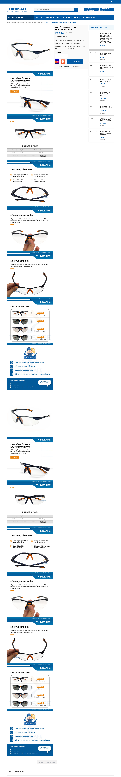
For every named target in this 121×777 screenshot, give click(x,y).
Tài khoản (111, 2)
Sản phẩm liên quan (99, 27)
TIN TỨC (69, 18)
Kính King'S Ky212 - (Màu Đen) (106, 53)
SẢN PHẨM (60, 18)
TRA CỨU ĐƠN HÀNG (89, 18)
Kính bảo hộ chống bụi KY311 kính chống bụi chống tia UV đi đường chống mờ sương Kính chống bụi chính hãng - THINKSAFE (106, 38)
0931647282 (89, 8)
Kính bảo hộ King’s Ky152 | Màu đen (105, 80)
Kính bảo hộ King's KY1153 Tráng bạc (105, 119)
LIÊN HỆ (77, 18)
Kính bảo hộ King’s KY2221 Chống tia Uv (105, 94)
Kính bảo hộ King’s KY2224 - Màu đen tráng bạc (105, 133)
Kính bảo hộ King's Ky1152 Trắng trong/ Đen (106, 67)
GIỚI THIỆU (50, 18)
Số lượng (58, 53)
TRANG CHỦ (39, 18)
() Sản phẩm (104, 9)
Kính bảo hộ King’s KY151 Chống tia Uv (106, 107)
